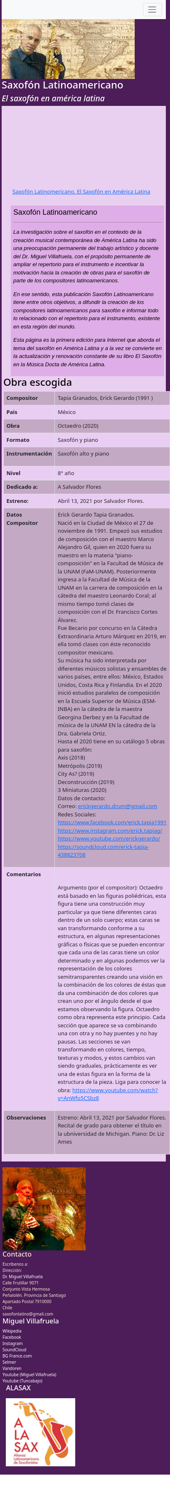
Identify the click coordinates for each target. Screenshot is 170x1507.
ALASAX (18, 1387)
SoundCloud (14, 1350)
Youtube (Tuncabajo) (22, 1381)
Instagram (12, 1343)
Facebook (11, 1337)
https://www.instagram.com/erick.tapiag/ (110, 830)
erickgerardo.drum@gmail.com (118, 806)
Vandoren (12, 1368)
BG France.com (17, 1356)
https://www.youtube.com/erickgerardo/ (109, 838)
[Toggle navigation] (152, 10)
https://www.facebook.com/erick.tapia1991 (112, 822)
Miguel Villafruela (30, 1321)
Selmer (9, 1362)
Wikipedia (12, 1331)
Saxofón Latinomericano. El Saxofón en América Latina (81, 191)
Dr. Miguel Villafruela (22, 1276)
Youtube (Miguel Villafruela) (29, 1374)
